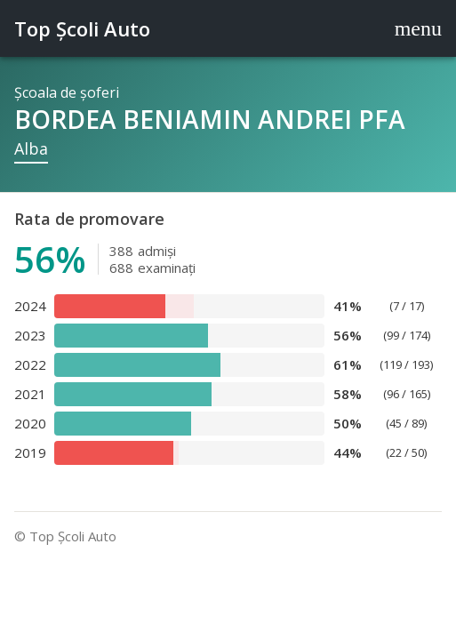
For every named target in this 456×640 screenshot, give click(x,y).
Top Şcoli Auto (82, 28)
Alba (31, 148)
